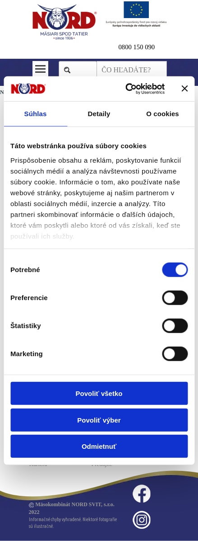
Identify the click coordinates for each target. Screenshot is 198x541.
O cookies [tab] (162, 114)
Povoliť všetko (99, 393)
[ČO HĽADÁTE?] (131, 70)
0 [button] (120, 47)
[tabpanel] (143, 47)
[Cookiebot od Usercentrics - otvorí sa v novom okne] (126, 88)
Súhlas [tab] (35, 114)
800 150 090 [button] (138, 47)
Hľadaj (82, 70)
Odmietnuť (99, 446)
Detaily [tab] (99, 114)
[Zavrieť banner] (184, 88)
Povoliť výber (98, 419)
